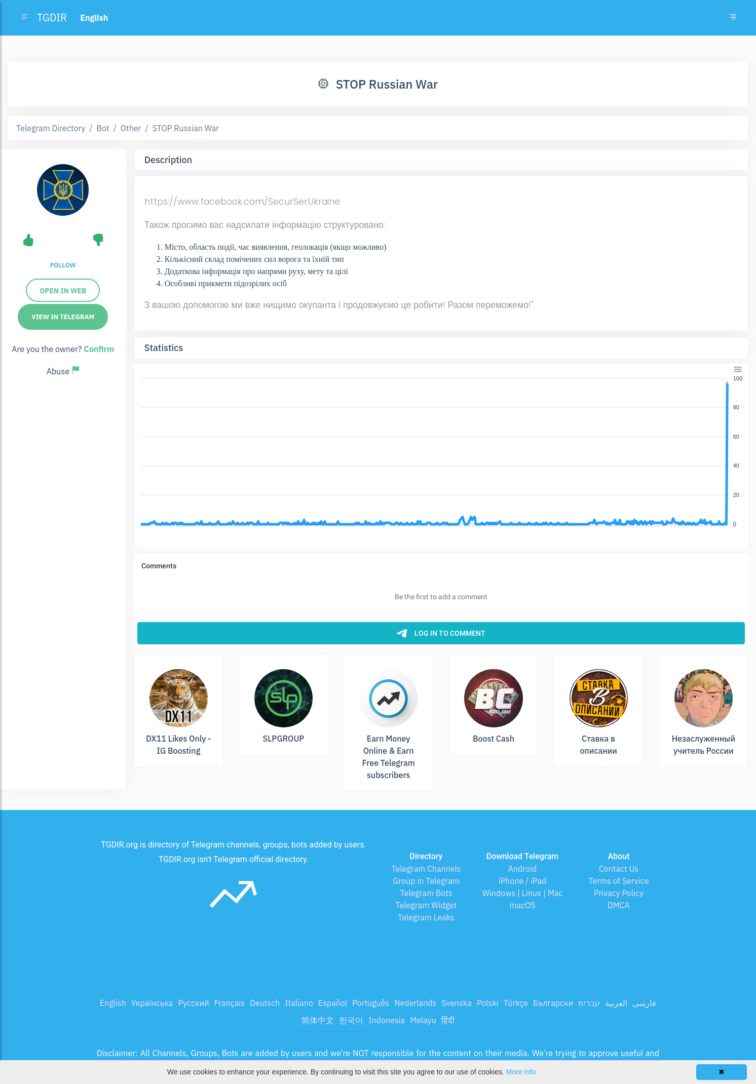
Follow (63, 265)
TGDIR (52, 17)
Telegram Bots (426, 893)
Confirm (99, 349)
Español (332, 1003)
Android (522, 869)
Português (370, 1003)
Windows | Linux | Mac (522, 893)
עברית (589, 1003)
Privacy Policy (619, 893)
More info (521, 1072)
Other (131, 128)
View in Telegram (62, 317)
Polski (488, 1003)
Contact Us (618, 869)
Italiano (299, 1003)
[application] (441, 451)
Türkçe (516, 1003)
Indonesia (386, 1020)
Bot (103, 128)
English (113, 1003)
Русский (193, 1003)
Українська (152, 1003)
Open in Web (63, 290)
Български (553, 1003)
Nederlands (415, 1003)
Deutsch (265, 1003)
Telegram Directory (50, 128)
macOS (522, 905)
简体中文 (317, 1020)
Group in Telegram (426, 881)
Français (229, 1003)
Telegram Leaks (426, 917)
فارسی (644, 1003)
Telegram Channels (426, 869)
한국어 (351, 1020)
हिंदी (448, 1020)
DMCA (619, 905)
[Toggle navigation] (732, 17)
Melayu (423, 1020)
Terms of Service (619, 881)
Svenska (456, 1003)
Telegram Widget (426, 905)
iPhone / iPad (523, 881)
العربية (616, 1003)
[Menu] (737, 369)
